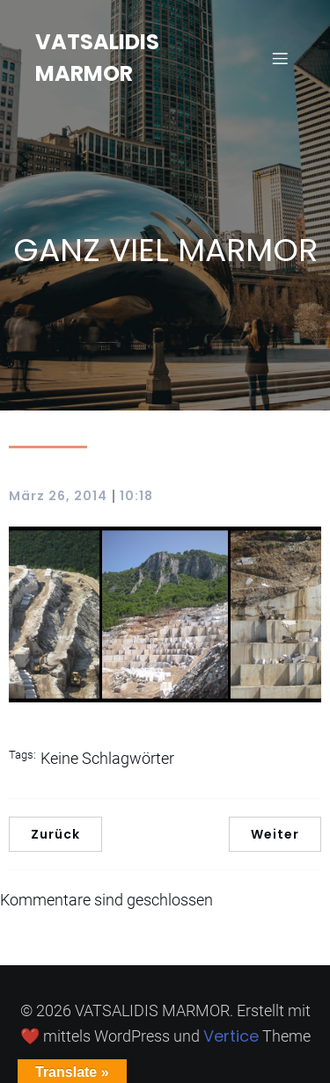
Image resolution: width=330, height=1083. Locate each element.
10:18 (136, 496)
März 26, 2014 (58, 496)
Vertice (231, 1036)
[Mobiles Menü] (280, 58)
